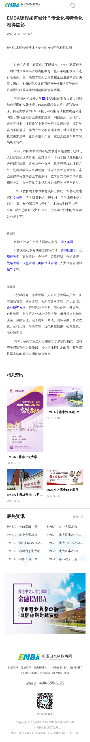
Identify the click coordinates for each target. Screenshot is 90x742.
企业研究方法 (16, 307)
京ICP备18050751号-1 (47, 727)
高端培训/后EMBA (51, 673)
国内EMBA (40, 667)
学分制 (17, 197)
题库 (66, 673)
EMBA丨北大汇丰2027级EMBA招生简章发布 (65, 535)
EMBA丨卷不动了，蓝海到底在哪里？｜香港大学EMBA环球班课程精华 (65, 559)
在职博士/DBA (29, 673)
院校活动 (26, 667)
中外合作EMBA (58, 667)
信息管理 (28, 263)
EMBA (46, 98)
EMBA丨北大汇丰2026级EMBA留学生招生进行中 (65, 551)
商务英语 (67, 242)
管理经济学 (68, 250)
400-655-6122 (51, 683)
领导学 (11, 269)
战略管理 (13, 263)
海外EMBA (75, 667)
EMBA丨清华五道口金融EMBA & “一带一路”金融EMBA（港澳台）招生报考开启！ (25, 559)
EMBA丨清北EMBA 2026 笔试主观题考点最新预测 (25, 543)
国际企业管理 (47, 263)
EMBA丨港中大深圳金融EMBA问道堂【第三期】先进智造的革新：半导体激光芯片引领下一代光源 (65, 526)
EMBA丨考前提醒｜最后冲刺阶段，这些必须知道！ (25, 526)
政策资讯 (13, 667)
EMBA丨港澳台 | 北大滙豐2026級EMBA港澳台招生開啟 (25, 551)
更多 (76, 516)
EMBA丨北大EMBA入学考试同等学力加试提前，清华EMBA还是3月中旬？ (65, 543)
